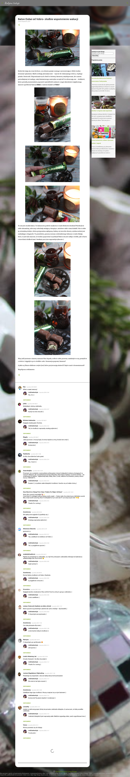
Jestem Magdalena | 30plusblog (33, 673)
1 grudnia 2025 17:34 (37, 470)
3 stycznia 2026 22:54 (44, 459)
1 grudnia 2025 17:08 (35, 454)
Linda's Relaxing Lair (30, 656)
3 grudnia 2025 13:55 (35, 589)
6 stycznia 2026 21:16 (44, 713)
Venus (25, 725)
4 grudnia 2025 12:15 (35, 706)
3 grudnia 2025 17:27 (57, 606)
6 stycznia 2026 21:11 (44, 645)
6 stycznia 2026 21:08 (44, 628)
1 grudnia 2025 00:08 (31, 387)
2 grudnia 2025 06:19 (41, 554)
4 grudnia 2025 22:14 (33, 725)
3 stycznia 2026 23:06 (44, 594)
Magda (25, 437)
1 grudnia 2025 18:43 (68, 492)
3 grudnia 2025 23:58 (42, 656)
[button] (19, 25)
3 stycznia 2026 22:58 (44, 543)
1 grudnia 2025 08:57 (33, 437)
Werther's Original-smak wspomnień (102, 110)
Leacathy (26, 706)
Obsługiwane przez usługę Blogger (65, 771)
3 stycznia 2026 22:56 (44, 517)
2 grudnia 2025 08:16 (36, 572)
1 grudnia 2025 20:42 (36, 512)
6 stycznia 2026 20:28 (44, 611)
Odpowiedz (27, 400)
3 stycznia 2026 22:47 (44, 409)
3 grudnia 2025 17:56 (36, 622)
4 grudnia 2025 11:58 (50, 673)
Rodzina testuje (12, 3)
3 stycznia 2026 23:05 (44, 561)
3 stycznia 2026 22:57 (44, 534)
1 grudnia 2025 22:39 (42, 528)
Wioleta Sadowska (29, 420)
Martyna (26, 639)
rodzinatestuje (33, 392)
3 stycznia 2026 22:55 (44, 480)
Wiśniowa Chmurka (29, 528)
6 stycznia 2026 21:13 (44, 678)
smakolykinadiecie (29, 554)
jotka (24, 403)
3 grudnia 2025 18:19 (34, 639)
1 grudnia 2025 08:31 (41, 420)
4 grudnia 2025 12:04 (36, 690)
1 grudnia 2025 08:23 (32, 403)
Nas (24, 387)
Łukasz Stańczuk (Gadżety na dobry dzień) (37, 606)
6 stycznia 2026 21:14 (44, 695)
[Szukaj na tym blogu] (120, 3)
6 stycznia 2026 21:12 (44, 662)
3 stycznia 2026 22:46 (44, 392)
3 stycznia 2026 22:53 (44, 442)
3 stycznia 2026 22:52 (44, 425)
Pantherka (26, 454)
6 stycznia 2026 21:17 (44, 730)
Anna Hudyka (27, 470)
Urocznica (26, 589)
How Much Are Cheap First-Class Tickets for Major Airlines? (42, 492)
